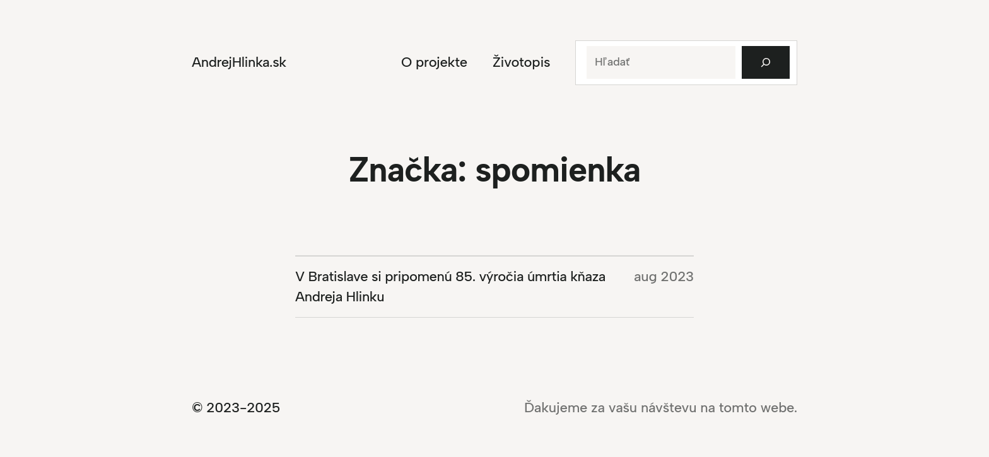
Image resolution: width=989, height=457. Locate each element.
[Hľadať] (766, 62)
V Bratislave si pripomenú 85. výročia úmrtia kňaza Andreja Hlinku (450, 286)
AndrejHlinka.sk (239, 62)
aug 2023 (664, 276)
